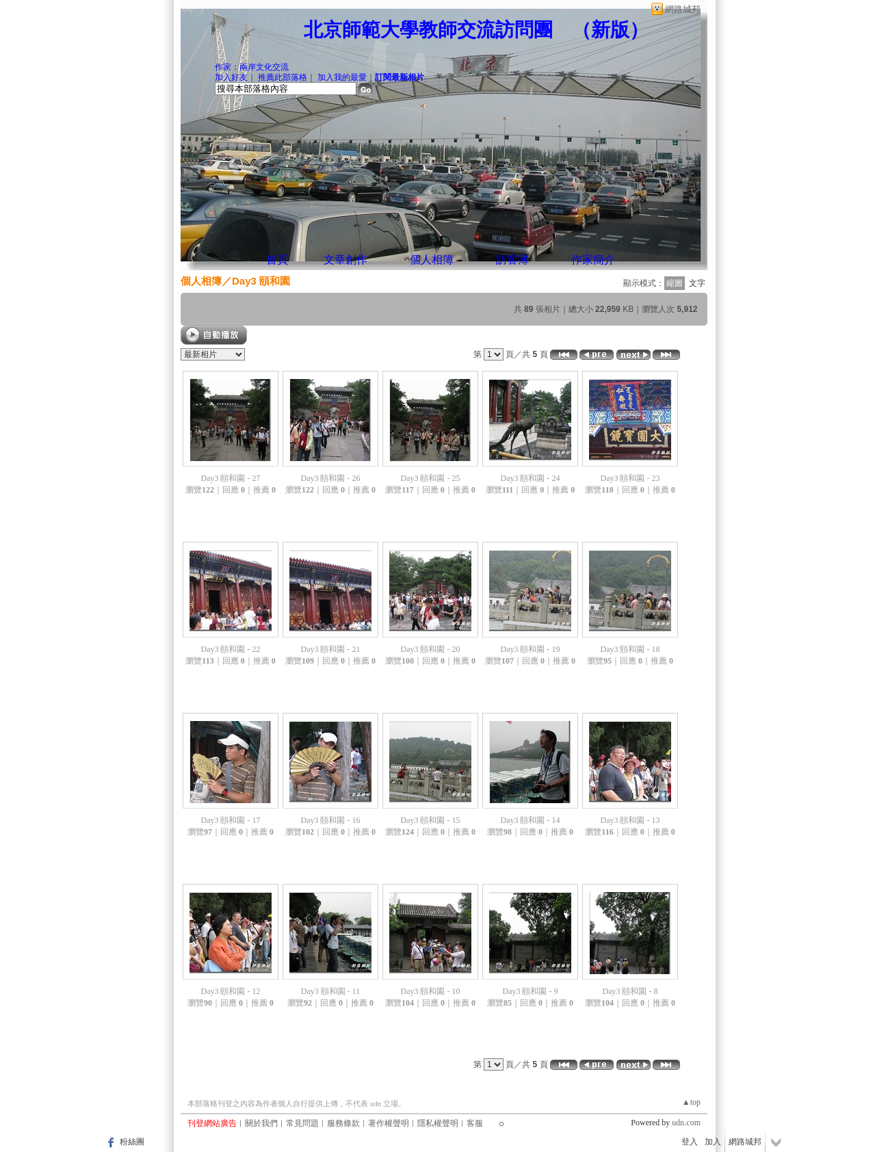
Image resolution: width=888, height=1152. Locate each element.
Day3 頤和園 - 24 (530, 478)
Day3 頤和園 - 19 (530, 649)
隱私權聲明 (437, 1123)
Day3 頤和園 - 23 (630, 478)
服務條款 (343, 1123)
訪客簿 (512, 259)
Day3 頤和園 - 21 (331, 649)
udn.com (686, 1122)
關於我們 (261, 1123)
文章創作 (345, 259)
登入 (689, 1142)
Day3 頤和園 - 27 (231, 478)
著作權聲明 (388, 1123)
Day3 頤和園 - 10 (430, 991)
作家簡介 (593, 259)
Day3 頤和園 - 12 (231, 991)
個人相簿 (432, 259)
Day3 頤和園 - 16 (331, 820)
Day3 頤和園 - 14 (530, 820)
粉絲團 (132, 1142)
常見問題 (302, 1123)
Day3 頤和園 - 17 (231, 820)
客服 (475, 1123)
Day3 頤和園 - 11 (331, 991)
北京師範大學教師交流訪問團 (428, 29)
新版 (610, 29)
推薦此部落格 (282, 77)
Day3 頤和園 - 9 (530, 991)
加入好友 (231, 77)
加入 (713, 1142)
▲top (691, 1102)
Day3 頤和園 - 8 (630, 991)
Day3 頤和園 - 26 (331, 478)
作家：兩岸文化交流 (252, 67)
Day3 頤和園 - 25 (430, 478)
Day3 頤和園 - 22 (231, 649)
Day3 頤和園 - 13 (630, 820)
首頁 (277, 259)
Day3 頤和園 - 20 (430, 649)
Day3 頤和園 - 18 (630, 649)
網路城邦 (683, 9)
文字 (697, 283)
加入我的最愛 (342, 77)
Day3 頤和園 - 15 (430, 820)
